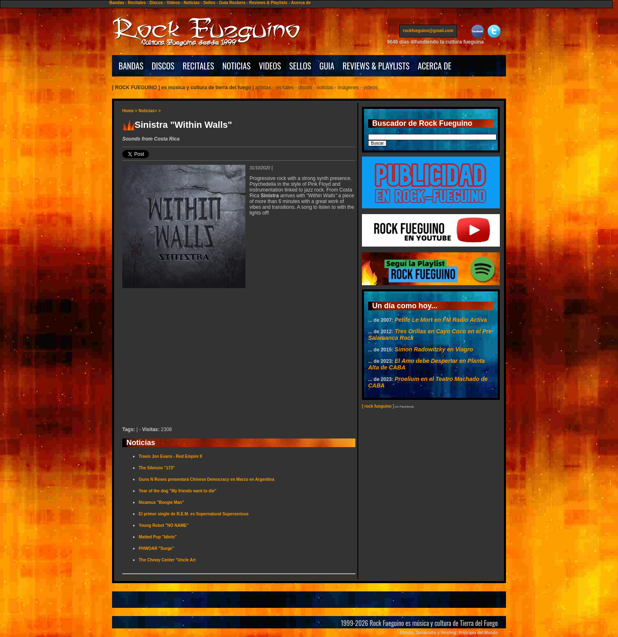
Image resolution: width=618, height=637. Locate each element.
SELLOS (300, 66)
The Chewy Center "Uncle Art (167, 560)
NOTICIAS (236, 66)
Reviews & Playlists (268, 2)
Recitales (137, 2)
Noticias (191, 2)
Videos (173, 2)
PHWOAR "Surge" (156, 548)
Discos (156, 2)
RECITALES (198, 66)
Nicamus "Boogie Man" (161, 502)
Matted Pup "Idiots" (158, 537)
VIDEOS (270, 66)
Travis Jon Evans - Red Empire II (170, 456)
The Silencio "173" (157, 468)
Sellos (209, 2)
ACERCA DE (434, 66)
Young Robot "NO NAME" (164, 525)
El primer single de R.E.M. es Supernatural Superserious (194, 514)
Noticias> (148, 110)
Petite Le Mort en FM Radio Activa (441, 319)
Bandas (116, 2)
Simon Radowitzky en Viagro (434, 349)
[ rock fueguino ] (378, 406)
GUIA (326, 66)
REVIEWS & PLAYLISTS (376, 66)
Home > (129, 110)
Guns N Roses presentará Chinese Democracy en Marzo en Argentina (206, 479)
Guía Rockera (232, 2)
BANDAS (131, 66)
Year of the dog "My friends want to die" (178, 491)
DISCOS (163, 66)
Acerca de (301, 2)
